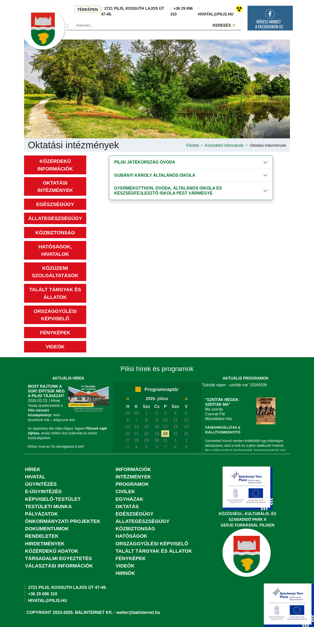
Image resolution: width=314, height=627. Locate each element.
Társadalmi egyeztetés (58, 558)
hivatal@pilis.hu (215, 14)
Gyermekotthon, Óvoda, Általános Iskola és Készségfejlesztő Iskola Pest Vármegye (168, 191)
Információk (133, 469)
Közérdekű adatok (51, 551)
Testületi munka (48, 506)
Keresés (224, 25)
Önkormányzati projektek (62, 521)
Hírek (33, 469)
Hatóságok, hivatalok (55, 250)
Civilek (125, 491)
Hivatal (35, 476)
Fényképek (55, 332)
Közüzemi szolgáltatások (55, 271)
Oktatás (127, 506)
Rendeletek (42, 536)
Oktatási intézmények (268, 145)
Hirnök (125, 573)
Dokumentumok (47, 528)
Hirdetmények (45, 543)
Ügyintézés (41, 484)
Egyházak (129, 499)
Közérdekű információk (224, 145)
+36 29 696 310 (42, 594)
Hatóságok (131, 536)
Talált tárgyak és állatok (55, 293)
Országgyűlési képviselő (55, 314)
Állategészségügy (55, 218)
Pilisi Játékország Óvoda (144, 162)
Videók (55, 346)
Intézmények (133, 476)
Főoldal (192, 145)
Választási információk (59, 565)
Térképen (87, 10)
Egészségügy (55, 204)
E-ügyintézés (43, 491)
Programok (132, 484)
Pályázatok (41, 514)
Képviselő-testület (53, 499)
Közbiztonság (55, 232)
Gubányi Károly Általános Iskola (154, 175)
